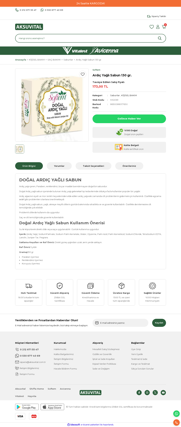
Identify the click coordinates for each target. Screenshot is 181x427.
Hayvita (32, 396)
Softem (52, 388)
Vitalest (19, 396)
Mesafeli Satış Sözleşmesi (106, 349)
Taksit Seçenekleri (93, 166)
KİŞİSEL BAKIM (129, 95)
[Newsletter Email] (120, 323)
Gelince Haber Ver (129, 118)
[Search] (90, 38)
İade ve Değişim (101, 368)
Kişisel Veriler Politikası (104, 364)
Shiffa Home (36, 388)
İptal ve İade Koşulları (104, 359)
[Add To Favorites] (82, 74)
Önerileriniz (129, 166)
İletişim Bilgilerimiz (63, 359)
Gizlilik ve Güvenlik (102, 354)
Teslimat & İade (139, 359)
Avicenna (65, 388)
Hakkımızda (60, 349)
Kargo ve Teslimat (140, 364)
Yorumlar (59, 166)
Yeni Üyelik (137, 354)
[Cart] (164, 27)
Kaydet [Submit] (159, 322)
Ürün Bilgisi (29, 166)
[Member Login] (158, 27)
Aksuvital (20, 388)
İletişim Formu (61, 364)
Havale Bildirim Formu (65, 368)
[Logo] (29, 27)
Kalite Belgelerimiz (64, 354)
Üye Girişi (136, 349)
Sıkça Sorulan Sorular (142, 368)
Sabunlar (115, 95)
